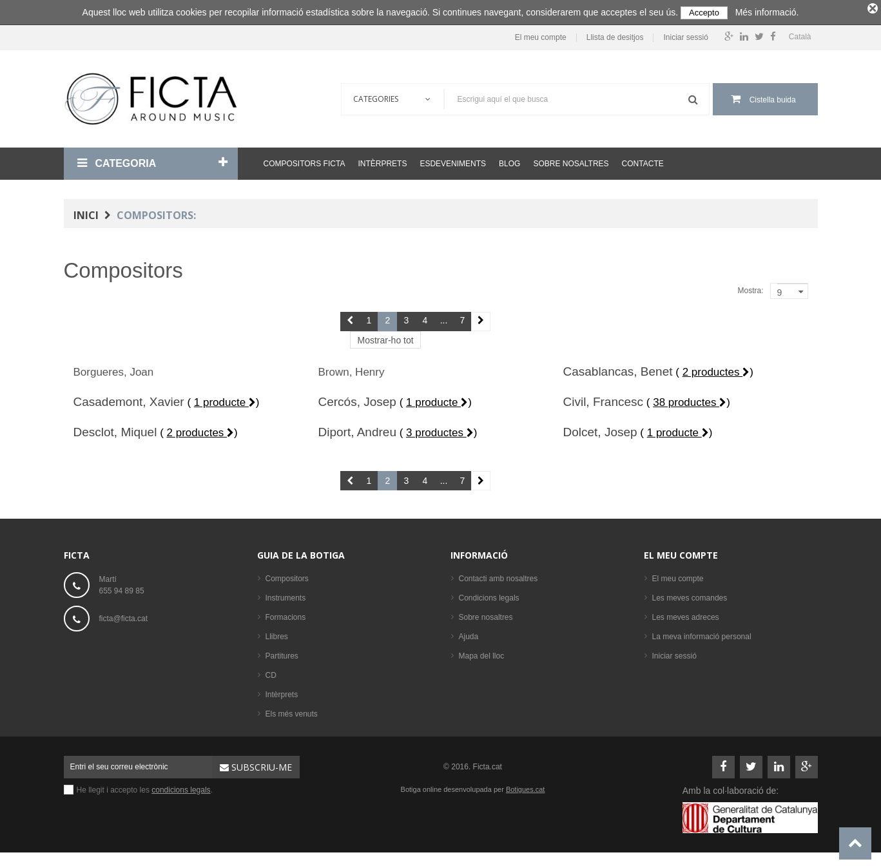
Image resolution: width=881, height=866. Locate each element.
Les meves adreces (685, 614)
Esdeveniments (453, 161)
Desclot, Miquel (115, 429)
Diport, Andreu (357, 429)
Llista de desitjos (615, 35)
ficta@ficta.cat (123, 616)
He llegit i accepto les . (145, 787)
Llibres (277, 634)
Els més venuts (292, 711)
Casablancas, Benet (617, 369)
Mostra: (750, 288)
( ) (714, 369)
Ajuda (469, 634)
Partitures (282, 653)
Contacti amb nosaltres (498, 576)
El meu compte (540, 35)
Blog (509, 161)
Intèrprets (382, 161)
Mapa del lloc (482, 653)
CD (271, 672)
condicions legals (180, 787)
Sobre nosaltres (570, 161)
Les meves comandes (690, 595)
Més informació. (767, 12)
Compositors (287, 576)
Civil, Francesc (603, 399)
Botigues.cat (525, 787)
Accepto (704, 12)
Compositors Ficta (304, 161)
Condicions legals (489, 595)
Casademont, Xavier (128, 399)
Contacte (643, 161)
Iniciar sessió (685, 35)
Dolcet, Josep (600, 429)
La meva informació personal (701, 634)
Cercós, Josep (357, 399)
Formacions (286, 614)
